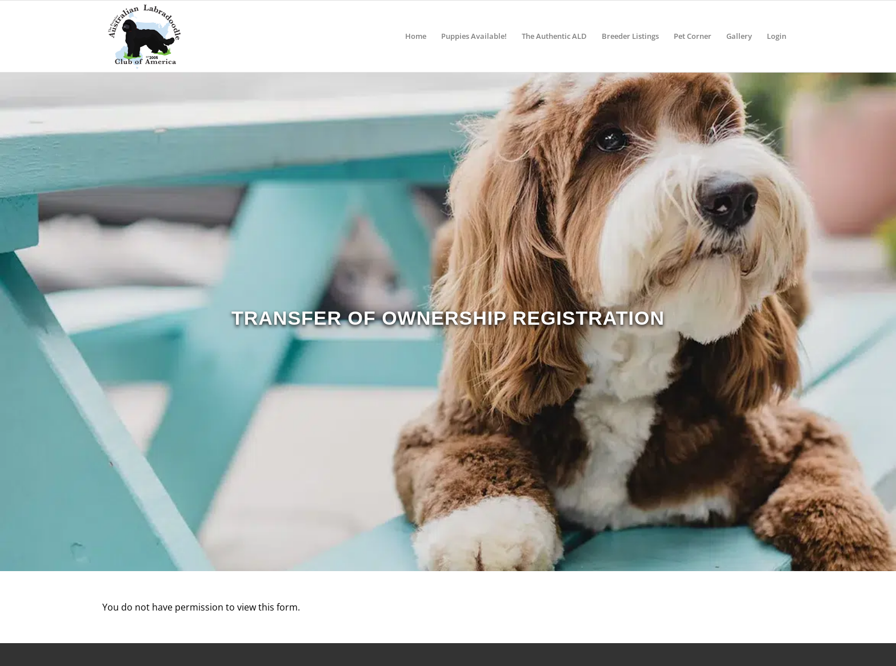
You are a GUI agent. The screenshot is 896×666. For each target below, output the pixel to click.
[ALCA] (144, 36)
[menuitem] (416, 36)
